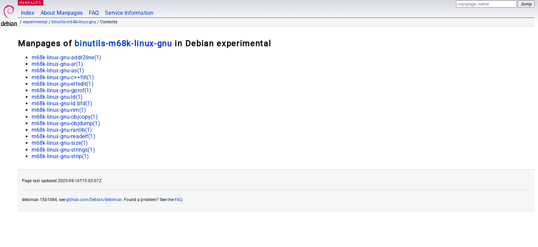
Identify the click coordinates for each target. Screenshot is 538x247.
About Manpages (61, 13)
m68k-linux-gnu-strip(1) (60, 156)
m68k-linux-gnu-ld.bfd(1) (62, 103)
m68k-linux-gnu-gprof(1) (61, 90)
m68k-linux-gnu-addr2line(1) (66, 57)
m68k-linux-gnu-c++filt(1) (63, 77)
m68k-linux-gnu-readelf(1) (63, 136)
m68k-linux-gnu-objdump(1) (66, 123)
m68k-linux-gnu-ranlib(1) (62, 130)
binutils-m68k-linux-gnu (73, 22)
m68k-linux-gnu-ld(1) (57, 97)
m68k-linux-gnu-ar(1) (57, 64)
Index (27, 13)
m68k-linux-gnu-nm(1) (59, 110)
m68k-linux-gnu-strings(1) (63, 149)
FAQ (94, 13)
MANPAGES (31, 2)
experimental (35, 22)
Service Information (129, 13)
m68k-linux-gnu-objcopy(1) (65, 117)
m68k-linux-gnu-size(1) (60, 143)
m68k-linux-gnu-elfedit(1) (63, 84)
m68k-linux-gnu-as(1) (58, 70)
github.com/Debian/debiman (94, 199)
